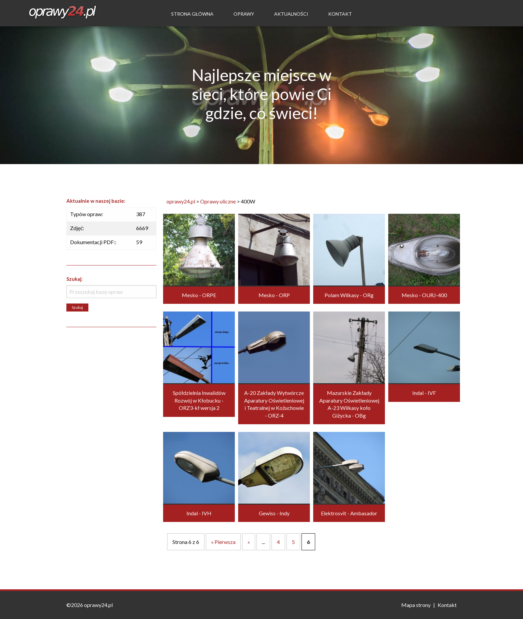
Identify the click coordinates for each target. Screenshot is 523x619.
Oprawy (243, 14)
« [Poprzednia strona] (248, 542)
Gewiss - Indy (274, 513)
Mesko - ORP (274, 295)
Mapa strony (416, 605)
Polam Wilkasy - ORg (349, 295)
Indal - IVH (198, 513)
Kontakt (340, 14)
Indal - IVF (424, 393)
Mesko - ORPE (199, 295)
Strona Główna (192, 14)
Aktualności (291, 14)
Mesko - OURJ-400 (424, 295)
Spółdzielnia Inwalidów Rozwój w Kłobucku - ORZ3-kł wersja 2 (199, 400)
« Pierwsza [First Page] (223, 542)
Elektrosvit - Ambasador (349, 513)
